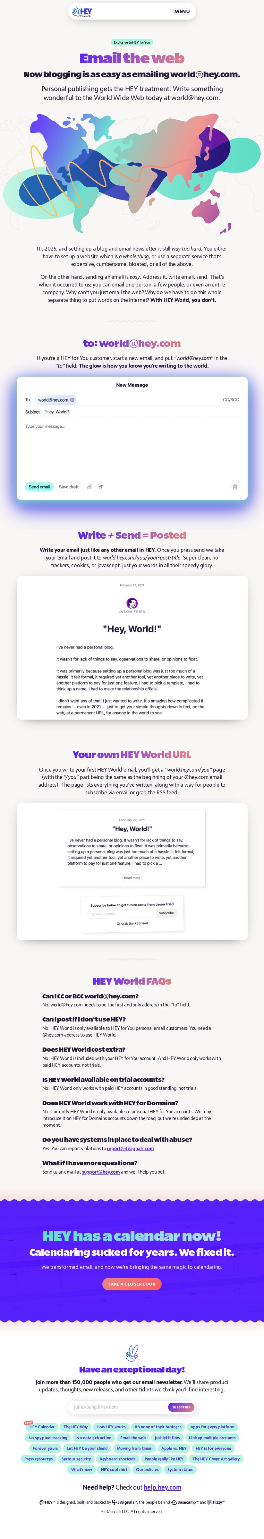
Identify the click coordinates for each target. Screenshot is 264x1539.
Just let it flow (167, 1438)
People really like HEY (164, 1459)
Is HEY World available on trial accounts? (103, 1080)
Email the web (133, 1438)
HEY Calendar (42, 1427)
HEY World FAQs (132, 982)
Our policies (147, 1469)
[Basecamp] (185, 1502)
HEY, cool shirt (114, 1469)
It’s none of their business (158, 1427)
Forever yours (45, 1448)
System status (180, 1469)
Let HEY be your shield (87, 1448)
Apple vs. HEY (174, 1448)
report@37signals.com (130, 1149)
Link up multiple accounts (212, 1438)
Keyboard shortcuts (118, 1459)
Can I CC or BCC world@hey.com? (90, 997)
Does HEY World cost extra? (83, 1050)
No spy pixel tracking (48, 1438)
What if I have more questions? (89, 1163)
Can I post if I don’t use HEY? (84, 1020)
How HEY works (111, 1427)
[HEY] (82, 12)
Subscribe (181, 1407)
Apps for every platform (212, 1427)
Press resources (38, 1459)
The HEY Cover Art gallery (216, 1459)
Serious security (76, 1459)
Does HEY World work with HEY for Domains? (110, 1103)
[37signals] (124, 1502)
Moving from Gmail (134, 1448)
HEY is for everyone (213, 1448)
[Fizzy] (216, 1502)
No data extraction (93, 1438)
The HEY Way (76, 1427)
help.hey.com (162, 1487)
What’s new (81, 1469)
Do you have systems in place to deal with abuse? (117, 1140)
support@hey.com (101, 1172)
